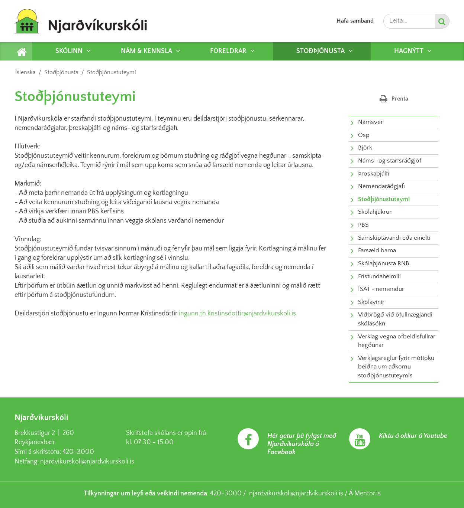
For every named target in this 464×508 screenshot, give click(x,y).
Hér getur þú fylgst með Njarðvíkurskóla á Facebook (301, 444)
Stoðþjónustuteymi (111, 72)
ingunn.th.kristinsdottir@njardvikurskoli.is (237, 313)
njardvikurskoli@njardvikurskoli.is (87, 461)
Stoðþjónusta (61, 72)
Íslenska (25, 72)
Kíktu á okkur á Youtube (413, 436)
